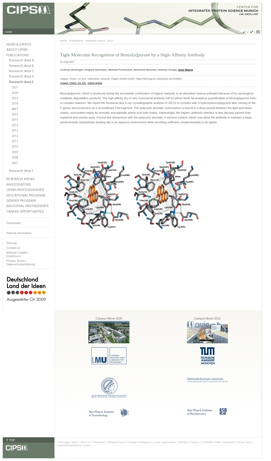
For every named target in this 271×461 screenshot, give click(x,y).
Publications (17, 55)
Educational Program (25, 195)
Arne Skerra (185, 69)
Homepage (63, 442)
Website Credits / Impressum (219, 442)
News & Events (18, 44)
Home (63, 40)
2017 (15, 109)
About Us (85, 442)
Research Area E (21, 82)
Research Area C (21, 71)
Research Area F (21, 171)
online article (95, 82)
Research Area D (21, 76)
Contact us (13, 247)
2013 (15, 130)
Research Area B (21, 66)
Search (87, 445)
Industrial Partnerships (27, 206)
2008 (15, 157)
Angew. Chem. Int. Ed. (73, 82)
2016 (15, 114)
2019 (15, 98)
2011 (15, 141)
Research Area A (21, 60)
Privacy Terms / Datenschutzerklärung (20, 262)
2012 (15, 136)
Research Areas (20, 179)
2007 (15, 163)
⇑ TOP (10, 440)
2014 (15, 125)
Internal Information (18, 233)
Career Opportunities (25, 211)
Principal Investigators (139, 442)
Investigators (18, 184)
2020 (15, 93)
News (75, 442)
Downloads (13, 223)
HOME (8, 32)
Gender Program (21, 201)
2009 (15, 152)
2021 (15, 87)
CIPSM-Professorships (25, 190)
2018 (15, 103)
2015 (15, 119)
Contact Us (195, 442)
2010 (15, 146)
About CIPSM (17, 50)
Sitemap (11, 243)
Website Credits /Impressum (17, 254)
